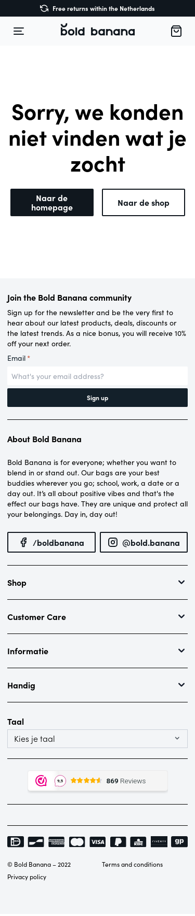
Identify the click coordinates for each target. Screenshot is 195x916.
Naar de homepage (52, 202)
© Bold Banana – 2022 (39, 864)
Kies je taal (34, 738)
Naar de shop (144, 202)
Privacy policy (26, 876)
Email (18, 358)
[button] (97, 31)
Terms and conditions (132, 864)
